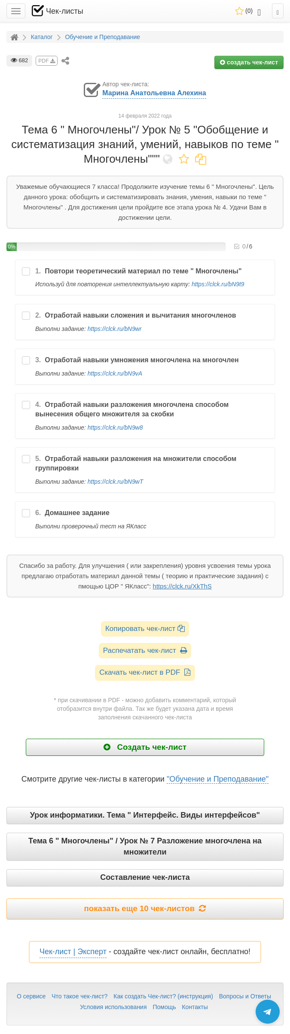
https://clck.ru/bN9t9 (218, 284)
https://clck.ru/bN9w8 (115, 427)
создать (249, 62)
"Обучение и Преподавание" (218, 779)
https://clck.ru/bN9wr (115, 328)
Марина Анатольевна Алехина (154, 93)
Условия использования (113, 1007)
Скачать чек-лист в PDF (145, 672)
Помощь (164, 1007)
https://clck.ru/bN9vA (115, 373)
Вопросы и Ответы (245, 996)
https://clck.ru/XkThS (182, 586)
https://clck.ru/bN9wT (115, 481)
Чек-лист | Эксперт (73, 951)
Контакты (195, 1007)
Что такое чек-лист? (79, 996)
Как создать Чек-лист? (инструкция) (163, 996)
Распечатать (145, 650)
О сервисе (31, 996)
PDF (46, 61)
